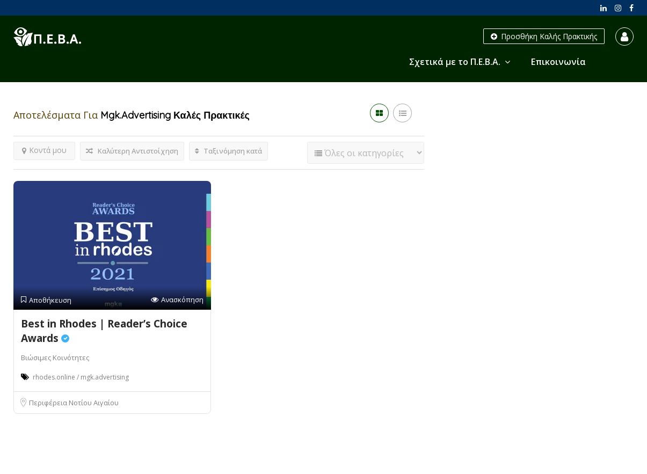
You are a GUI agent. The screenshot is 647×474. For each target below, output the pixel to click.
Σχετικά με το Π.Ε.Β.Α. (454, 62)
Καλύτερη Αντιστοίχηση (132, 151)
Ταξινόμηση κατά (228, 151)
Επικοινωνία (558, 62)
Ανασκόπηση (177, 300)
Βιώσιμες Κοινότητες (55, 357)
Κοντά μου (44, 150)
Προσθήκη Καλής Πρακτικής (544, 36)
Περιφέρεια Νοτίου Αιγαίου (74, 402)
